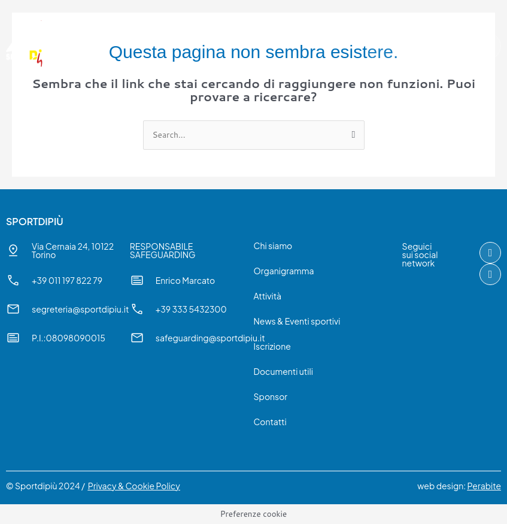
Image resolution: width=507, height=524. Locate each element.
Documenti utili (283, 371)
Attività (268, 295)
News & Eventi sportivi (297, 321)
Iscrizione (272, 346)
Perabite (484, 485)
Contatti (270, 421)
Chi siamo (273, 245)
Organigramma (284, 270)
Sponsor (271, 396)
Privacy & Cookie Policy (134, 485)
